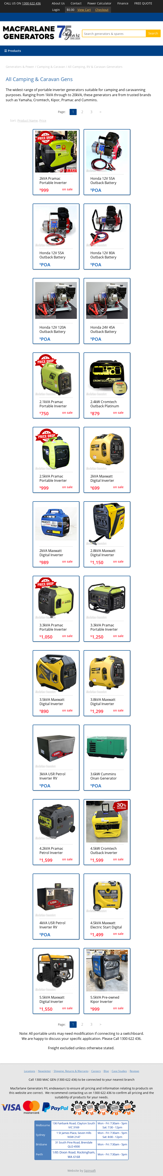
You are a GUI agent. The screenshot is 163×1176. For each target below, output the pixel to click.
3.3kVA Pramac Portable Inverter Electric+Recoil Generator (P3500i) (54, 627)
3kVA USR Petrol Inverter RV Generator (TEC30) (54, 776)
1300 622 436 (31, 3)
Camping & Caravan (51, 67)
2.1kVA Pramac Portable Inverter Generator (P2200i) (54, 403)
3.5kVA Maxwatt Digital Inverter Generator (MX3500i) (56, 701)
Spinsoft (90, 1171)
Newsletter (44, 1071)
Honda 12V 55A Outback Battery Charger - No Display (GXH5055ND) (106, 180)
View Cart (84, 10)
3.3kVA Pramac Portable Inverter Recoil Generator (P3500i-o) (104, 627)
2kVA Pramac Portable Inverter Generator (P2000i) (54, 180)
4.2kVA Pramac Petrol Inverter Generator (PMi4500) (51, 850)
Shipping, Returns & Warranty (71, 1071)
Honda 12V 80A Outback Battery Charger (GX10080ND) (103, 255)
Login (56, 10)
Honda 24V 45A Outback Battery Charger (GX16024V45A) (103, 329)
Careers (96, 1071)
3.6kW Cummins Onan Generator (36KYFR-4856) (103, 776)
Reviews (134, 1071)
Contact (76, 3)
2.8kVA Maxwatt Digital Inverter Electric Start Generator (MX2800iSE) (102, 552)
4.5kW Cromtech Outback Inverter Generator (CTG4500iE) (103, 850)
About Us (58, 3)
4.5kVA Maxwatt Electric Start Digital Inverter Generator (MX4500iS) (106, 925)
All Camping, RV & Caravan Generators (95, 67)
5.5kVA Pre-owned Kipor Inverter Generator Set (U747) (104, 999)
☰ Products (12, 51)
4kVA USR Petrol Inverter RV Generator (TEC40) (54, 925)
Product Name (27, 120)
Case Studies (119, 1071)
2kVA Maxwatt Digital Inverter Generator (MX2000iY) (51, 552)
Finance (122, 3)
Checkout (101, 10)
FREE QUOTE (143, 3)
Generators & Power (20, 67)
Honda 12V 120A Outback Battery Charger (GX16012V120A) (52, 329)
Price (42, 120)
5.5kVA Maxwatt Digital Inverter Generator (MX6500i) (56, 999)
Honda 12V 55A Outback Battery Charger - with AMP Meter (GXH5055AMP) (54, 255)
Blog (106, 1071)
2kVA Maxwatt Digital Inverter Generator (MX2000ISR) (102, 478)
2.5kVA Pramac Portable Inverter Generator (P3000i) (54, 478)
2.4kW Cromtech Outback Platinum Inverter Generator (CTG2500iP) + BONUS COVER (105, 403)
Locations (29, 1071)
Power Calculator (99, 3)
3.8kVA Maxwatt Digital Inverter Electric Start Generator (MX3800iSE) (102, 701)
